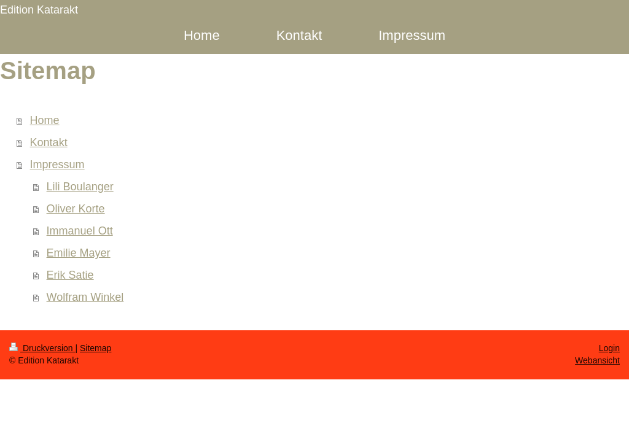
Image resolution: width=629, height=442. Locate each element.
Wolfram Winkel (85, 297)
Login (609, 348)
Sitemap (95, 348)
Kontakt (49, 142)
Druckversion (42, 348)
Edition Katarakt (39, 10)
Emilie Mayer (79, 253)
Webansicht (597, 360)
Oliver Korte (76, 209)
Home (45, 120)
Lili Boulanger (80, 186)
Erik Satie (70, 275)
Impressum (57, 164)
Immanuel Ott (80, 231)
